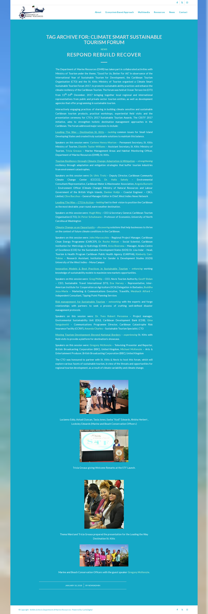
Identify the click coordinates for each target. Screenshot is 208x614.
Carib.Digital (87, 610)
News (104, 49)
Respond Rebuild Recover (104, 54)
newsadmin (94, 585)
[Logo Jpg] (32, 12)
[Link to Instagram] (187, 2)
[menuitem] (98, 12)
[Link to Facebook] (177, 2)
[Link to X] (182, 2)
